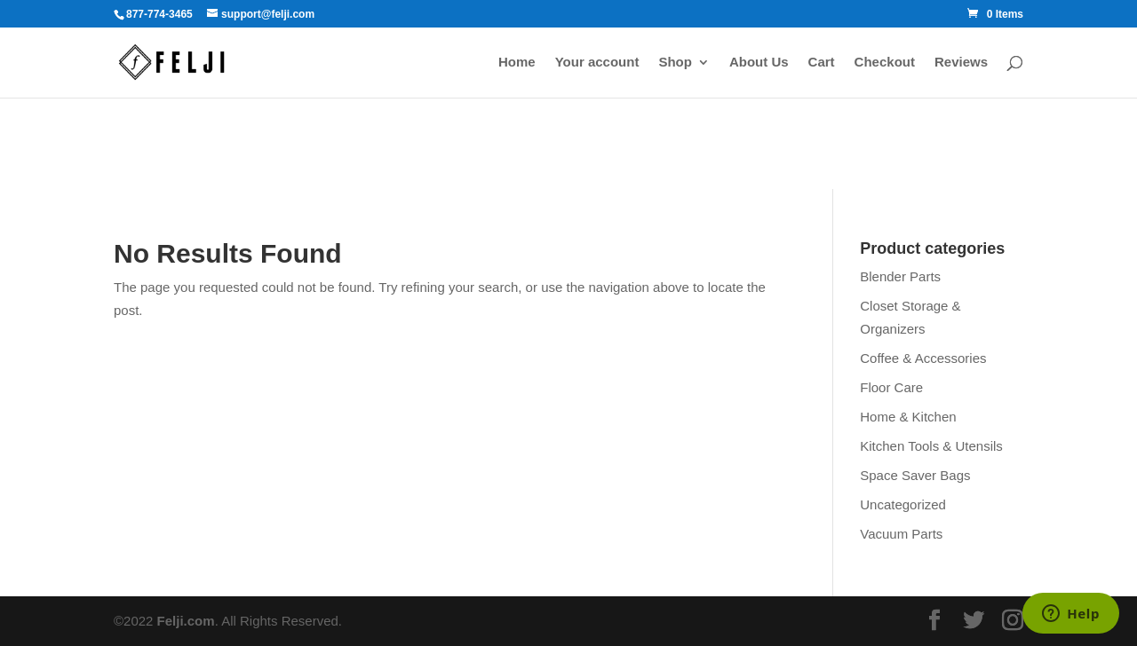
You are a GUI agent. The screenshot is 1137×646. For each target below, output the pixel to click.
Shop (675, 62)
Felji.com (186, 620)
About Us (759, 62)
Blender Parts (900, 276)
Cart (821, 62)
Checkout (885, 62)
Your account (597, 62)
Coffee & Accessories (923, 358)
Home (517, 62)
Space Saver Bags (915, 475)
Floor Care (891, 387)
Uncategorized (903, 504)
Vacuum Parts (901, 533)
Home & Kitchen (908, 416)
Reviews (961, 62)
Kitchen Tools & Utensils (931, 445)
